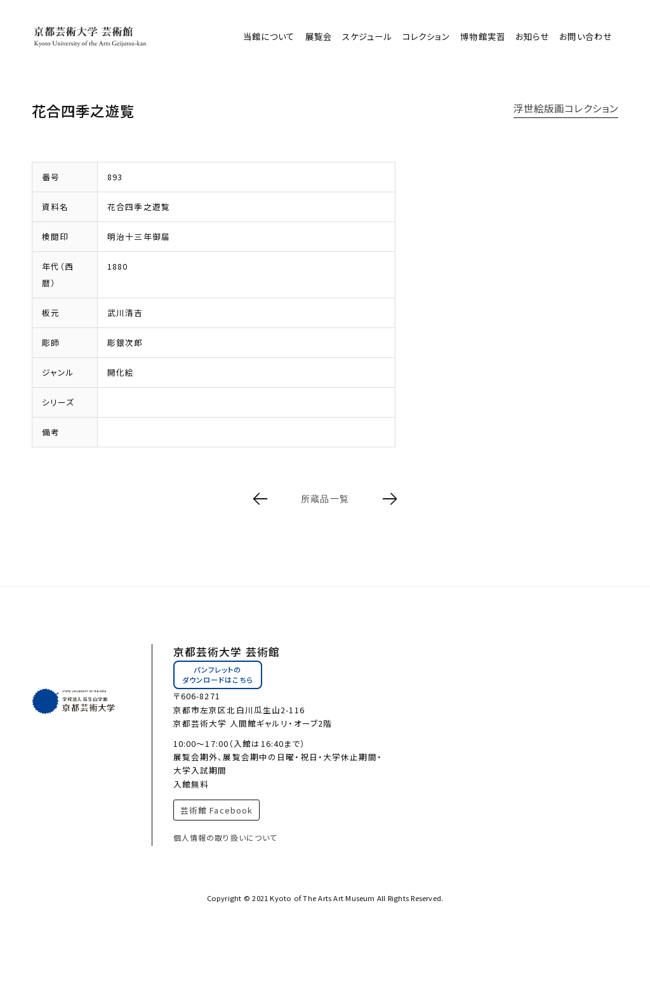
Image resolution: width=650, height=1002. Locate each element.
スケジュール (367, 36)
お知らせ (532, 36)
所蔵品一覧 (325, 499)
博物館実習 (482, 36)
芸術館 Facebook (216, 810)
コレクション (426, 36)
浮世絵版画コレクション (566, 108)
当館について (269, 36)
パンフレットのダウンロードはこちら (217, 674)
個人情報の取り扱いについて (225, 837)
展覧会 (318, 36)
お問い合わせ (585, 36)
